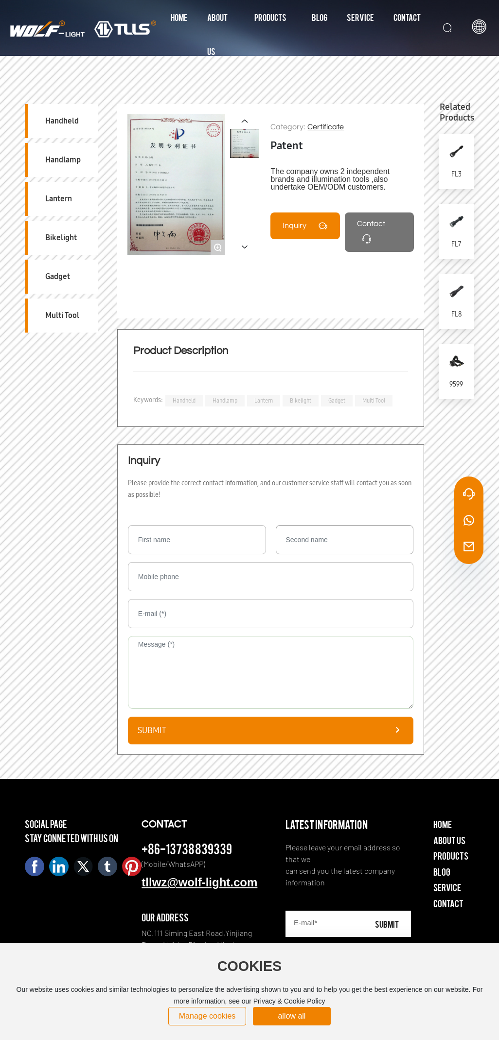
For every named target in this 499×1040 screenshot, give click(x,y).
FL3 (456, 174)
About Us (449, 840)
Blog (441, 871)
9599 (456, 384)
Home (442, 823)
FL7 (456, 244)
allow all (291, 1016)
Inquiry (294, 225)
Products (450, 855)
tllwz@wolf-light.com (199, 882)
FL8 (456, 314)
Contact (371, 224)
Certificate (325, 127)
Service (447, 887)
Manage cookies (207, 1016)
